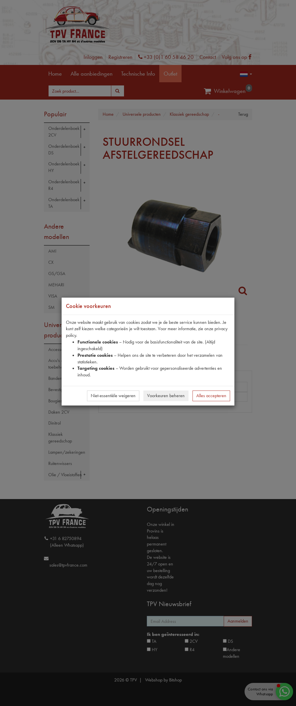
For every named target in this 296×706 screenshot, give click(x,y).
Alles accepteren (211, 396)
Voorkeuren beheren (166, 396)
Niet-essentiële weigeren (113, 396)
